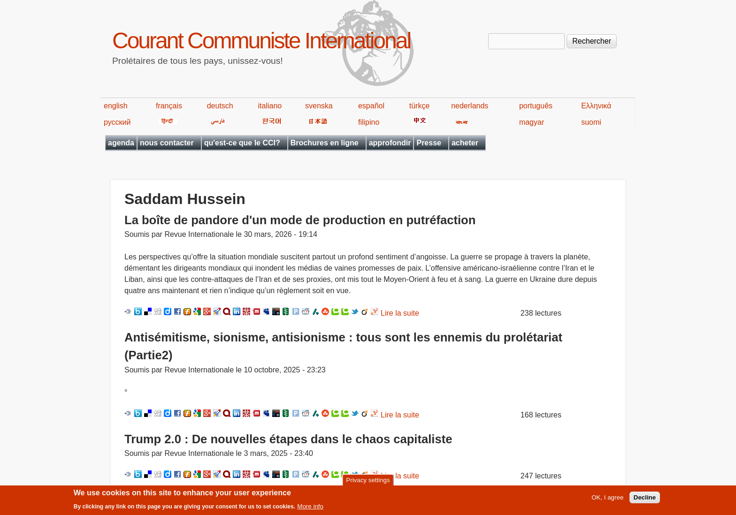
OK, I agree (607, 499)
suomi (591, 122)
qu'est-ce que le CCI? (242, 143)
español (371, 106)
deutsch (220, 106)
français (169, 106)
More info (310, 508)
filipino (368, 122)
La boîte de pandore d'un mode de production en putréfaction (299, 220)
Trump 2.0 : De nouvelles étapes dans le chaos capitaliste (288, 439)
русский (117, 122)
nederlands (469, 106)
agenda (121, 143)
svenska (319, 106)
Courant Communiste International (261, 40)
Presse (428, 143)
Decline (645, 499)
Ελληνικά (596, 106)
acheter (465, 143)
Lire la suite (400, 313)
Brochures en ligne (325, 143)
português (535, 106)
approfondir (390, 143)
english (116, 106)
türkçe (419, 106)
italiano (270, 106)
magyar (531, 122)
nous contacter (167, 143)
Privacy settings (368, 481)
